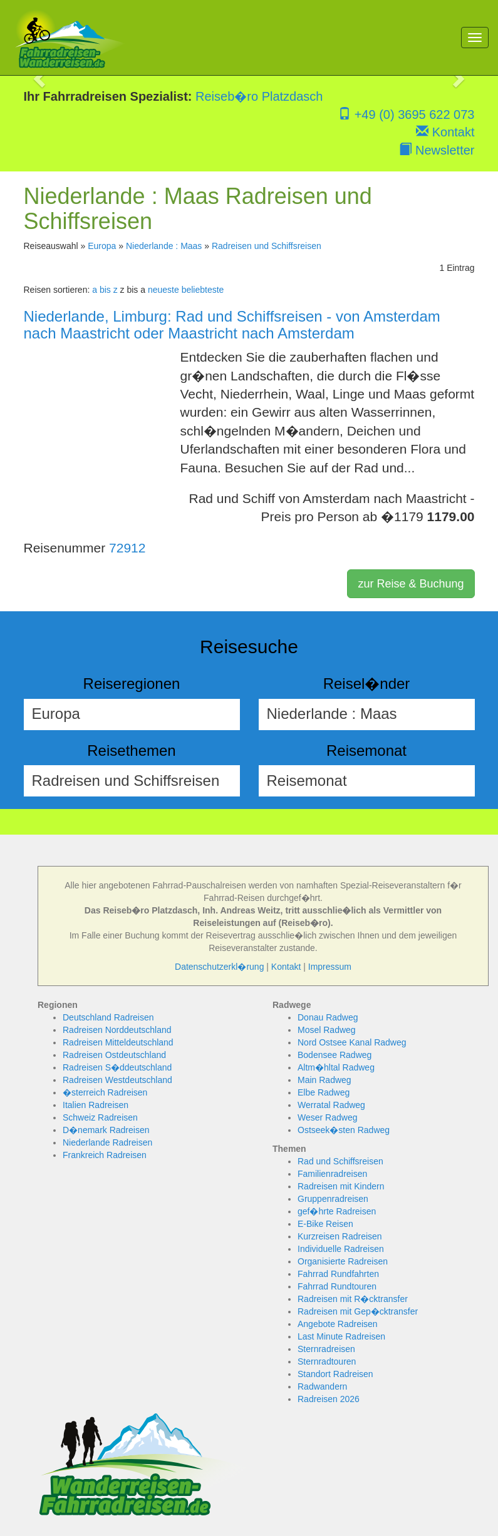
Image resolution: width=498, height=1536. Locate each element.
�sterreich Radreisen (105, 1092)
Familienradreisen (332, 1174)
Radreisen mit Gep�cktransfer (358, 1311)
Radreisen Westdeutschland (117, 1080)
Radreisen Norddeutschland (117, 1030)
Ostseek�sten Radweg (344, 1130)
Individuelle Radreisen (341, 1249)
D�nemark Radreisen (106, 1130)
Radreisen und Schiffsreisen (266, 246)
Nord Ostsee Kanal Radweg (352, 1042)
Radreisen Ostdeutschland (114, 1055)
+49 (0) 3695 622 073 (406, 114)
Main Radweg (324, 1080)
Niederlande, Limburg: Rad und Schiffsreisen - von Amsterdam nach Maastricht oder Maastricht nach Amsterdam (232, 324)
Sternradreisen (326, 1349)
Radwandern (322, 1386)
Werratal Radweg (331, 1105)
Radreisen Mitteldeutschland (118, 1042)
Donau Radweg (328, 1017)
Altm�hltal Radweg (336, 1067)
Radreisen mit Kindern (341, 1186)
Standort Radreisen (335, 1374)
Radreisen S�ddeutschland (117, 1067)
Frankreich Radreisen (105, 1155)
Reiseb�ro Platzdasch (259, 96)
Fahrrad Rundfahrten (338, 1274)
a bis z (104, 290)
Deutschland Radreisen (108, 1017)
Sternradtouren (327, 1361)
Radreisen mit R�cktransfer (353, 1299)
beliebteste (203, 290)
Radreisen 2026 (329, 1399)
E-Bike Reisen (325, 1224)
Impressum (329, 967)
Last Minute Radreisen (341, 1336)
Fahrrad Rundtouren (337, 1286)
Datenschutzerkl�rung (219, 967)
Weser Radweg (327, 1117)
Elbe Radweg (324, 1092)
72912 (127, 548)
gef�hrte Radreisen (337, 1211)
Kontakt (445, 132)
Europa (102, 246)
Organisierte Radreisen (343, 1261)
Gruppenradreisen (333, 1199)
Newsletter (436, 150)
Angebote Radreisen (338, 1324)
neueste (163, 290)
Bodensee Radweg (334, 1055)
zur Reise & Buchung (411, 583)
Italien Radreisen (95, 1105)
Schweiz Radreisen (100, 1117)
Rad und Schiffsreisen (340, 1161)
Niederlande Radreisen (107, 1142)
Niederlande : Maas (164, 246)
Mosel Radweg (327, 1030)
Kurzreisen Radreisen (340, 1236)
